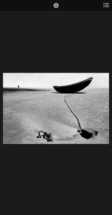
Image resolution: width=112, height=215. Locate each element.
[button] (56, 8)
